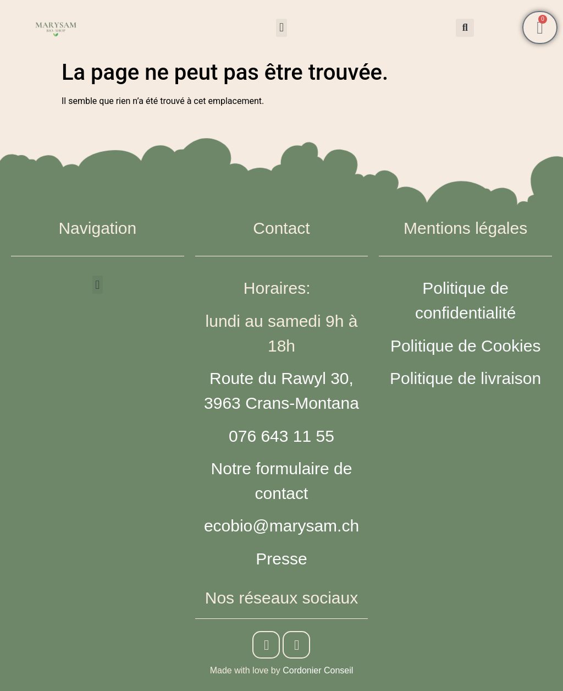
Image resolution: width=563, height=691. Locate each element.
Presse (281, 559)
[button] (281, 28)
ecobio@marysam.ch (281, 526)
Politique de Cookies (465, 346)
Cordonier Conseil (318, 670)
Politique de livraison (465, 378)
